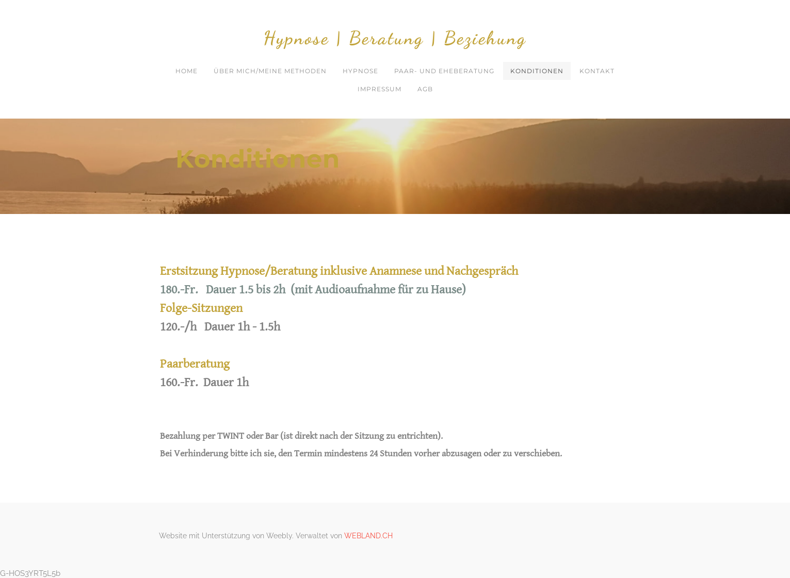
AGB (425, 89)
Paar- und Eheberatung (444, 71)
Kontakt (597, 71)
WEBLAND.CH (368, 536)
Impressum (379, 89)
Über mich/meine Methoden (270, 71)
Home (186, 71)
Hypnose (360, 71)
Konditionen (536, 71)
